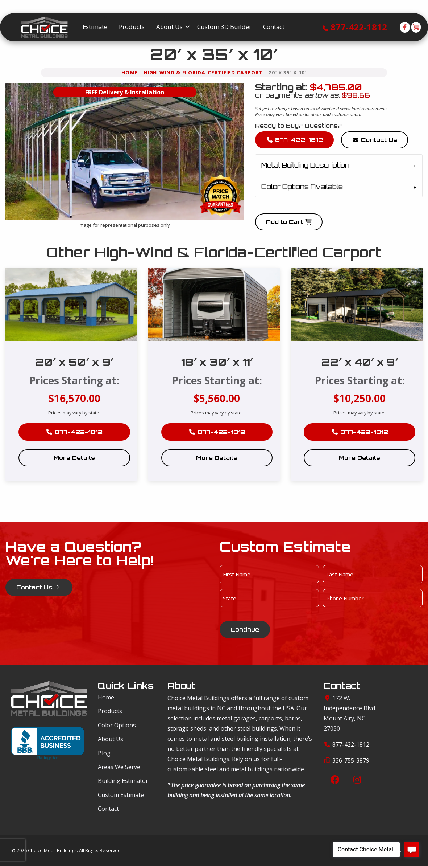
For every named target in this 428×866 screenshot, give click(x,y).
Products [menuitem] (132, 27)
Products (110, 711)
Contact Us (374, 139)
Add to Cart (289, 221)
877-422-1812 (359, 27)
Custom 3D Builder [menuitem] (224, 27)
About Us (110, 739)
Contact (108, 809)
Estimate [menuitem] (95, 27)
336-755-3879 (350, 760)
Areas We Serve (119, 767)
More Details (74, 457)
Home (129, 72)
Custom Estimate (121, 795)
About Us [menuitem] (169, 27)
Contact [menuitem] (273, 27)
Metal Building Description (305, 165)
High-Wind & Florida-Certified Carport (203, 72)
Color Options (117, 725)
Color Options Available (302, 187)
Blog (104, 753)
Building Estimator (123, 781)
